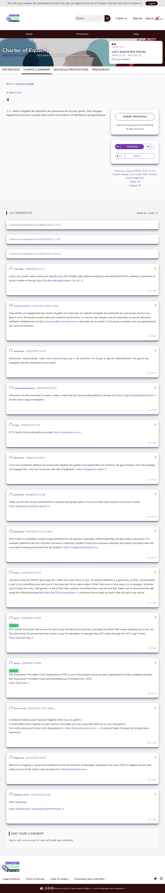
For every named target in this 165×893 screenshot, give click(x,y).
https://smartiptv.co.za (67, 432)
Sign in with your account (23, 840)
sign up (44, 840)
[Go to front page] (13, 18)
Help (136, 34)
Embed (135, 185)
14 (149, 146)
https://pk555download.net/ (61, 592)
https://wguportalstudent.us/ (81, 547)
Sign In (149, 18)
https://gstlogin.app (21, 637)
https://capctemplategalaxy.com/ (136, 395)
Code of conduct (59, 879)
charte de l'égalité (24, 83)
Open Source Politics (81, 888)
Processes (82, 34)
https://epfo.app (19, 683)
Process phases (121, 59)
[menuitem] (122, 18)
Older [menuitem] (151, 213)
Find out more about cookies (124, 3)
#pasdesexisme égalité (17, 55)
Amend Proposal (135, 116)
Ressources (100, 69)
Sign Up (137, 18)
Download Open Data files (89, 879)
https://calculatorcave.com (81, 728)
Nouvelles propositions (71, 69)
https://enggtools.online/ (91, 469)
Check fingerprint (135, 177)
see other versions (147, 174)
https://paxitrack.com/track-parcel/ (29, 506)
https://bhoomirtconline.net (71, 769)
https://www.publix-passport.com (59, 321)
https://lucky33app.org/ (60, 358)
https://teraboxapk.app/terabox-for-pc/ (59, 280)
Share (135, 181)
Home (29, 34)
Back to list (13, 92)
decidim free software (114, 888)
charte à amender (37, 69)
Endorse (133, 146)
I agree (151, 3)
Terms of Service (35, 879)
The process (11, 69)
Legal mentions (11, 879)
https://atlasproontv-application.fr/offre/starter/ (36, 809)
